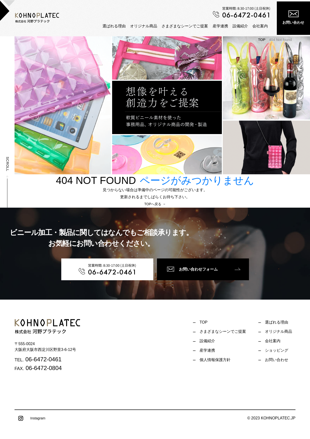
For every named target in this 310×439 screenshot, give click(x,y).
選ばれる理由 (114, 26)
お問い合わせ (293, 17)
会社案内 (260, 26)
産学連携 (220, 26)
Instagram (30, 418)
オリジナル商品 (143, 26)
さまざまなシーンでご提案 (185, 26)
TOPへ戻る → (155, 204)
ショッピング (276, 350)
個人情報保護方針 (215, 360)
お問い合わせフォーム (192, 269)
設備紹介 (240, 26)
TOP (261, 40)
